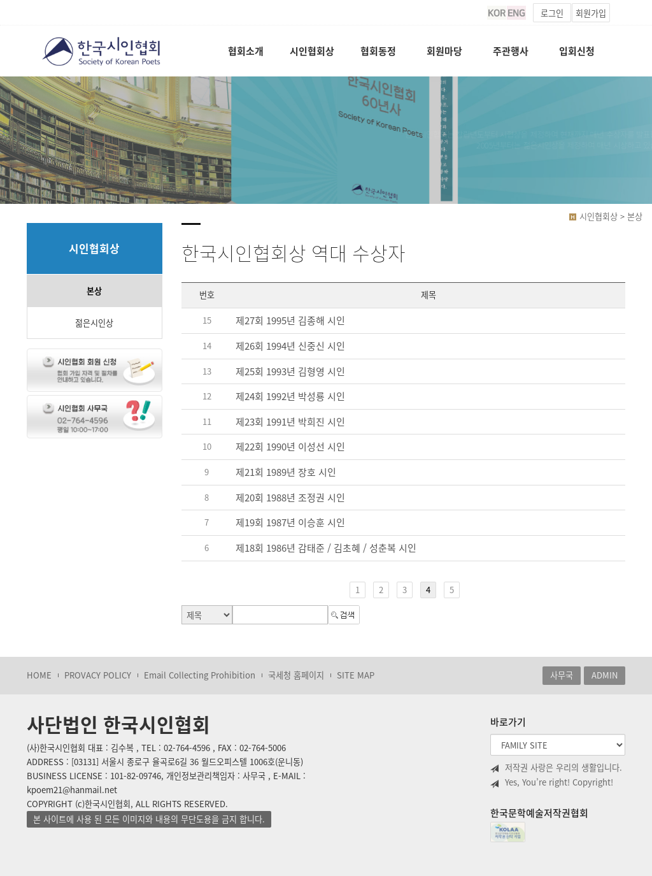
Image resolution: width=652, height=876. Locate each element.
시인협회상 (312, 51)
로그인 (552, 13)
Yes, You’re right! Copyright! (551, 782)
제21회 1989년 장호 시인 (286, 472)
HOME (39, 675)
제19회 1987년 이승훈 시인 (290, 523)
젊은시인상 (94, 323)
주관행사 (510, 51)
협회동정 (378, 51)
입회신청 (577, 51)
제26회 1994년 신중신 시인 (290, 346)
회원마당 (444, 51)
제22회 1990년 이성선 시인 (290, 447)
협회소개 (246, 51)
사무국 (561, 675)
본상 (94, 291)
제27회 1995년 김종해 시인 (290, 321)
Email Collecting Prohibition (199, 675)
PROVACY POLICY (97, 675)
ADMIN (605, 675)
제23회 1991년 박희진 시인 (290, 422)
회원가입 (591, 13)
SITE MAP (355, 675)
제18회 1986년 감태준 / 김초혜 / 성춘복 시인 (326, 548)
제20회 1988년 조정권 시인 (290, 498)
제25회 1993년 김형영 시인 (290, 371)
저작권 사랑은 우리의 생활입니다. (556, 767)
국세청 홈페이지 (296, 675)
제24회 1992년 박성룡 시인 (290, 396)
